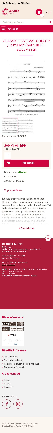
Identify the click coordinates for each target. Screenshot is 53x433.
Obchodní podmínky (13, 360)
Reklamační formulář (14, 367)
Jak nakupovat (11, 356)
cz (47, 12)
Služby (7, 383)
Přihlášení (25, 3)
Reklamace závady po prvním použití (22, 364)
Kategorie (13, 28)
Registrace (11, 3)
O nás (7, 380)
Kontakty (8, 387)
